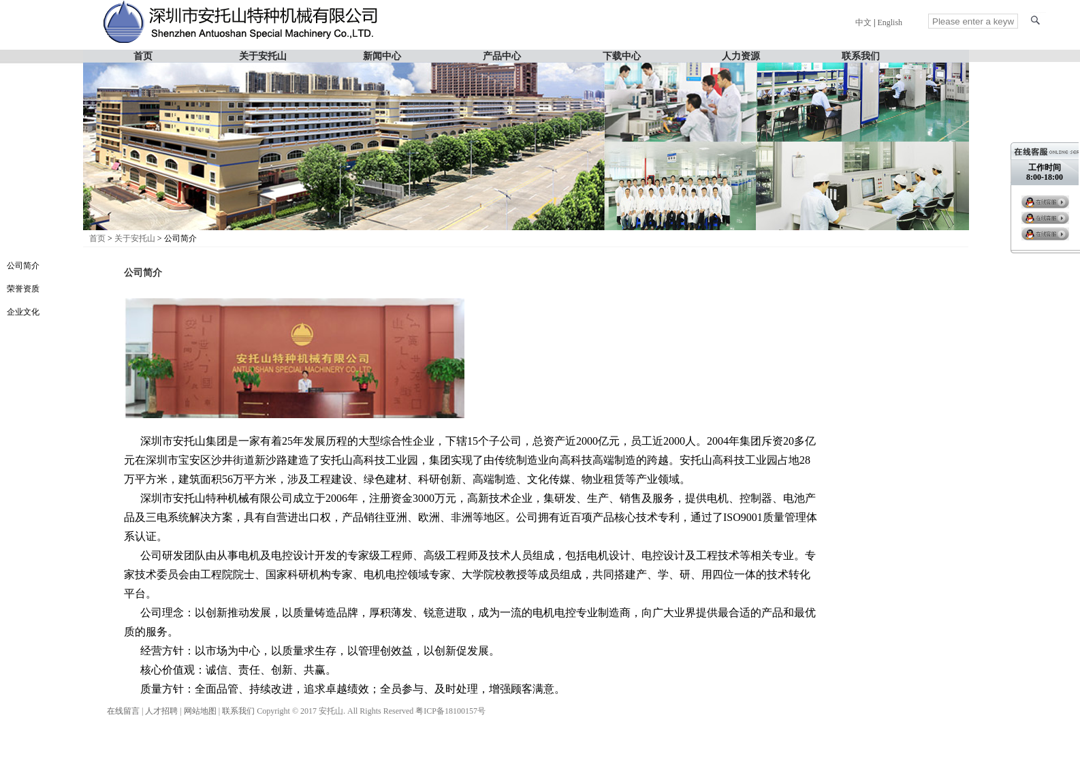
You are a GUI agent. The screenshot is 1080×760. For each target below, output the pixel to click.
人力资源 (741, 55)
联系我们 (861, 55)
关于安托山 (263, 55)
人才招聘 (161, 711)
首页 (143, 55)
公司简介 (23, 265)
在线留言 (123, 711)
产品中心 (502, 55)
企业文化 (23, 312)
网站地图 (200, 711)
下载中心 (622, 55)
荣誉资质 (23, 289)
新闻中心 (382, 55)
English (889, 22)
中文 (863, 22)
